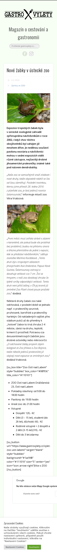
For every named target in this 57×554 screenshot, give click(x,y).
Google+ (31, 53)
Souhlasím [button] (34, 547)
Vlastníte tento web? (31, 494)
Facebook (24, 53)
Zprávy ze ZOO (18, 86)
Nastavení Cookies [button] (15, 547)
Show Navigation (46, 27)
